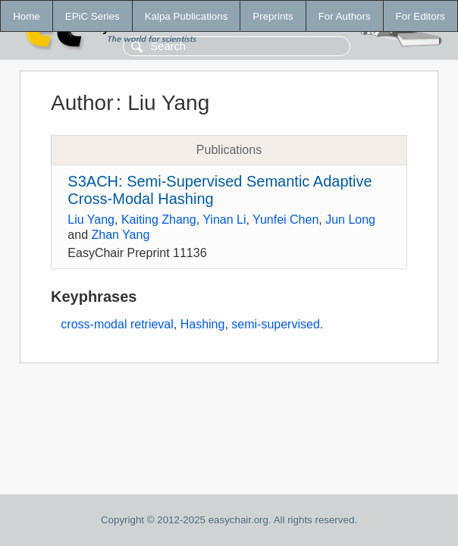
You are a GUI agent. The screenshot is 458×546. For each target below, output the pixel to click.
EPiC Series (92, 16)
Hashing (202, 324)
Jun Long (350, 219)
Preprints (273, 16)
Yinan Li (224, 219)
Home (26, 16)
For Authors (344, 16)
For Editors (420, 16)
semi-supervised (275, 324)
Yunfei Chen (285, 219)
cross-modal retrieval (117, 324)
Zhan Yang (120, 234)
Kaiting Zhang (158, 219)
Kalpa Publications (186, 16)
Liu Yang (90, 219)
